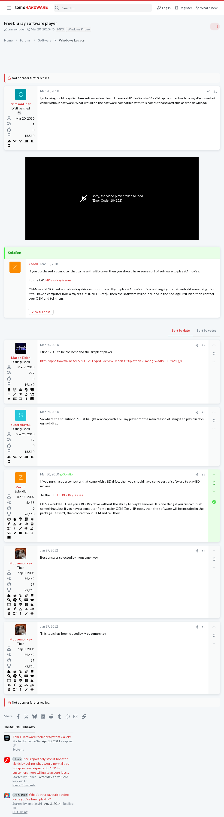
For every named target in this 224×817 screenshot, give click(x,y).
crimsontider (16, 29)
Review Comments (171, 209)
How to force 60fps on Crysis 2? (188, 410)
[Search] (103, 8)
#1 (141, 91)
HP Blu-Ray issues (59, 285)
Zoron (34, 264)
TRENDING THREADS (165, 75)
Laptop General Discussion (176, 441)
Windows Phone (79, 29)
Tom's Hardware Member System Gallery (187, 85)
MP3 (61, 29)
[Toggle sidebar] (214, 26)
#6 (129, 632)
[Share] (134, 91)
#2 (129, 350)
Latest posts (161, 292)
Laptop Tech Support (172, 360)
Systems (164, 98)
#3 (129, 417)
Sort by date (106, 336)
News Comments (169, 134)
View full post (41, 317)
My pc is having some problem (186, 169)
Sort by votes (132, 336)
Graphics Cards (168, 315)
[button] (9, 8)
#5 (129, 556)
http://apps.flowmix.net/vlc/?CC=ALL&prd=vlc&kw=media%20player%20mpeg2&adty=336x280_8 (85, 370)
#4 (129, 480)
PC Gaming (165, 160)
